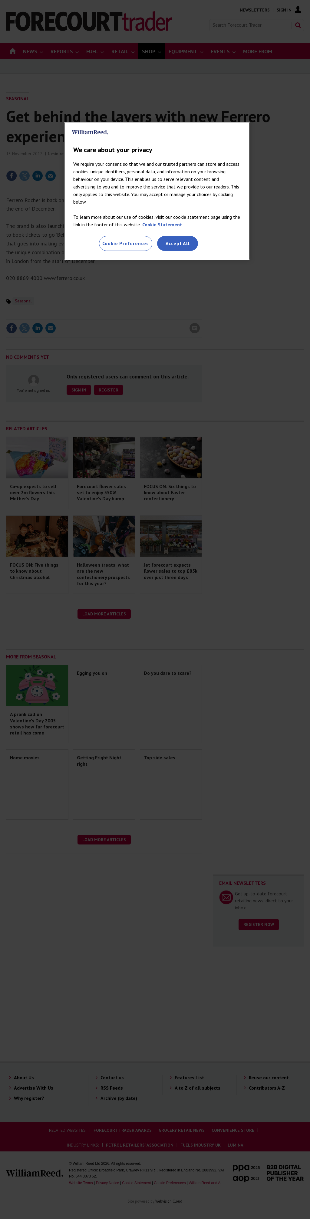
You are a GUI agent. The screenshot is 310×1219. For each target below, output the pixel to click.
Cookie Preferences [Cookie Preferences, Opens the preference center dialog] (125, 243)
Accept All (178, 243)
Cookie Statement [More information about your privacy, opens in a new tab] (162, 224)
